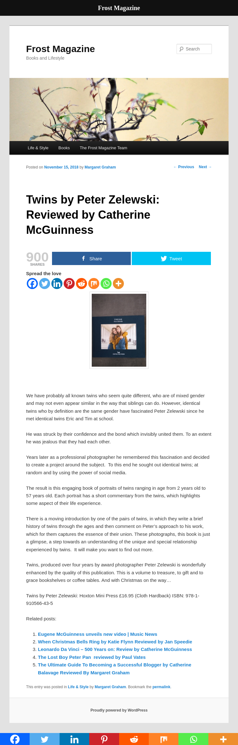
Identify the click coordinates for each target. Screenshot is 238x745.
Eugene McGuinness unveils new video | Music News (97, 634)
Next (205, 167)
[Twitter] (44, 283)
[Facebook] (32, 283)
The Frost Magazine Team (103, 147)
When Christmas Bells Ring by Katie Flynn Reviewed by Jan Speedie (115, 641)
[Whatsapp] (106, 283)
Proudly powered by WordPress (119, 710)
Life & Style (38, 147)
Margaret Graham (100, 167)
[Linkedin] (56, 283)
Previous (183, 167)
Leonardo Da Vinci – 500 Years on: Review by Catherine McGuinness (115, 649)
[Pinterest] (69, 283)
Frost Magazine (60, 49)
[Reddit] (81, 283)
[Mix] (93, 283)
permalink (162, 687)
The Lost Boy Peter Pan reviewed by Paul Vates (92, 657)
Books (64, 147)
